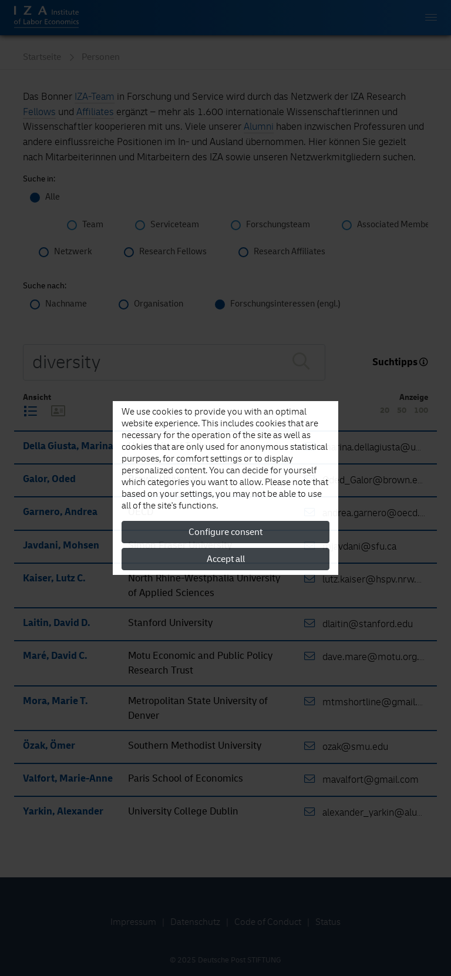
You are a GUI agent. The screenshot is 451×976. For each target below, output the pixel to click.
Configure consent (225, 532)
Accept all (226, 559)
